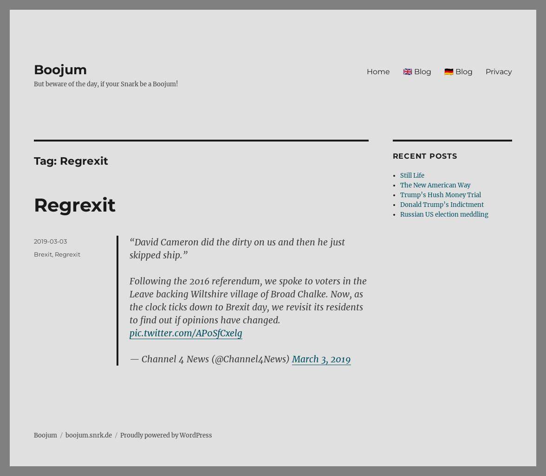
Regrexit (75, 204)
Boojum (60, 69)
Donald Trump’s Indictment (442, 205)
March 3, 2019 (321, 359)
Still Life (412, 176)
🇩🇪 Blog (458, 71)
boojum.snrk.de (88, 435)
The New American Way (435, 185)
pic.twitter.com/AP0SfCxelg (186, 333)
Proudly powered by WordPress (166, 435)
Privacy (499, 71)
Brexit (43, 254)
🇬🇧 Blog (417, 71)
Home (378, 71)
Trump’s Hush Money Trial (440, 195)
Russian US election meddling (444, 215)
